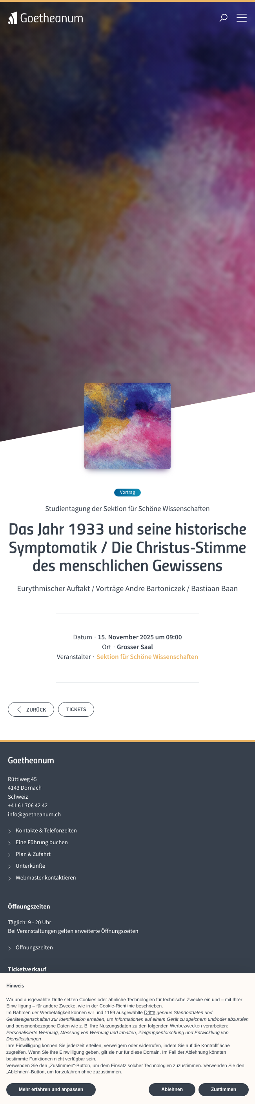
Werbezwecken (186, 1026)
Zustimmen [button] (223, 1089)
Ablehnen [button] (172, 1089)
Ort (106, 647)
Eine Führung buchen (42, 842)
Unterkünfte (30, 866)
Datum (82, 637)
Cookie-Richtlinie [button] (117, 1006)
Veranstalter (74, 657)
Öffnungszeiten (34, 947)
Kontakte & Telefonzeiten (46, 830)
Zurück (31, 709)
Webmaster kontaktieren (46, 877)
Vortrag (127, 492)
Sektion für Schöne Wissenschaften (147, 657)
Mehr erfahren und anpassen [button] (51, 1089)
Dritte (149, 1012)
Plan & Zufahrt (33, 854)
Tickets (76, 709)
